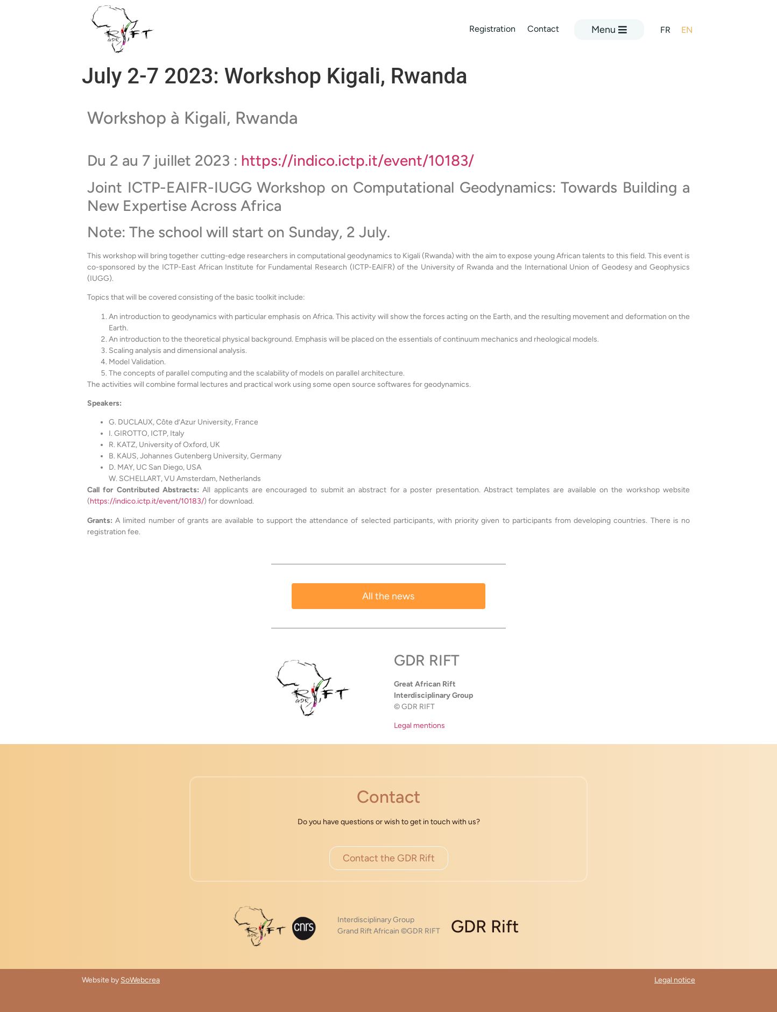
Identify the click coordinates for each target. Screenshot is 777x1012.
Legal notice (674, 980)
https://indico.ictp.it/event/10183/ (357, 160)
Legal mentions (419, 725)
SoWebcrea (140, 980)
